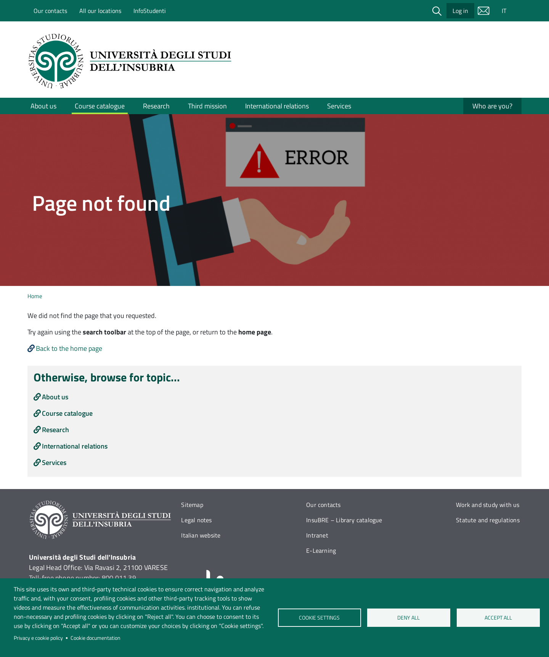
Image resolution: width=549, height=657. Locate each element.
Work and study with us (487, 504)
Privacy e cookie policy (38, 638)
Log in (460, 10)
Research (156, 106)
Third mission (207, 106)
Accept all (498, 617)
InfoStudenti (149, 10)
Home (34, 296)
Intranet (317, 535)
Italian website (200, 535)
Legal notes (196, 520)
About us (43, 106)
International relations (277, 106)
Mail (483, 10)
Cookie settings (319, 617)
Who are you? (492, 106)
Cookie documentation (95, 638)
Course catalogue (100, 106)
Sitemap (192, 504)
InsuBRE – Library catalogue (344, 520)
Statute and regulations (488, 520)
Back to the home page (69, 348)
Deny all (409, 617)
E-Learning (321, 550)
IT (504, 10)
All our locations (100, 10)
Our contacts (50, 10)
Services (339, 106)
